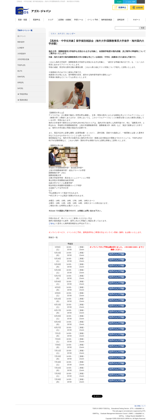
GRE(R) (20, 83)
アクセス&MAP (141, 2)
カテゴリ (61, 34)
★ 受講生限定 (22, 100)
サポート (136, 20)
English (119, 2)
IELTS (19, 71)
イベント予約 (92, 20)
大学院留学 (21, 54)
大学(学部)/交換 (23, 59)
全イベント (21, 36)
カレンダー (70, 34)
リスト (53, 34)
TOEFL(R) (21, 65)
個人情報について (140, 406)
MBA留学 (21, 42)
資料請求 (120, 20)
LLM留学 (20, 48)
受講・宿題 (22, 20)
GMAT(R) (21, 77)
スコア (50, 20)
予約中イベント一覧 (24, 30)
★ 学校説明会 (22, 94)
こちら (51, 223)
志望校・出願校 (64, 20)
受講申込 (36, 20)
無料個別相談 (106, 20)
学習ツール (78, 20)
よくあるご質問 (130, 2)
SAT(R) (20, 88)
